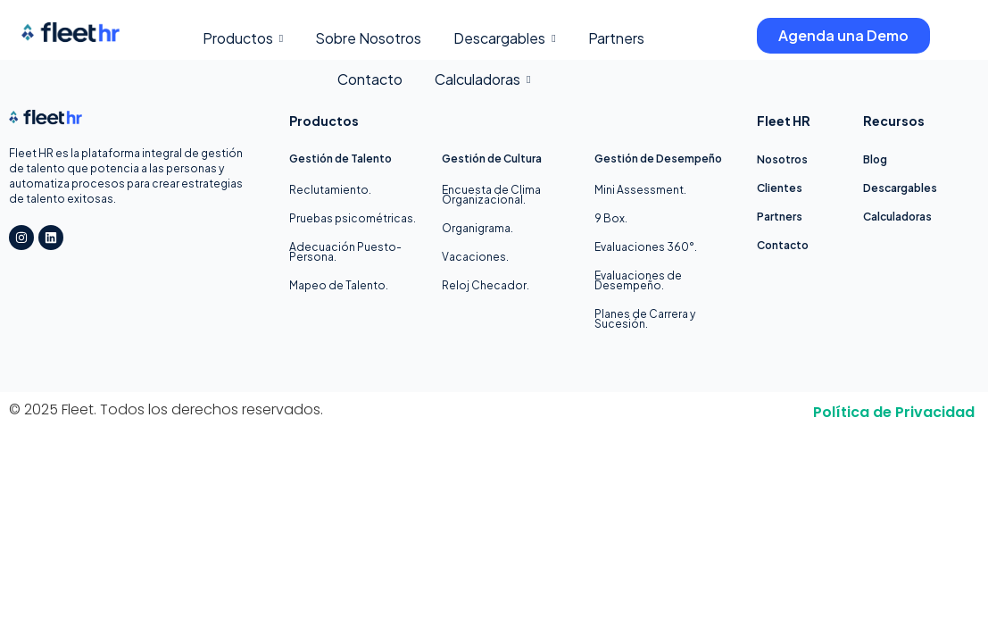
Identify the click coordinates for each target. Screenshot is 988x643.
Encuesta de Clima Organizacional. (491, 194)
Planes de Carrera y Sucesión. (644, 318)
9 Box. (610, 218)
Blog (875, 159)
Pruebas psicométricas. (352, 218)
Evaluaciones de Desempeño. (638, 280)
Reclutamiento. (330, 189)
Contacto (783, 245)
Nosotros (782, 159)
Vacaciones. (475, 256)
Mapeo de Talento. (338, 285)
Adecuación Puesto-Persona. (345, 251)
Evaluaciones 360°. (645, 247)
